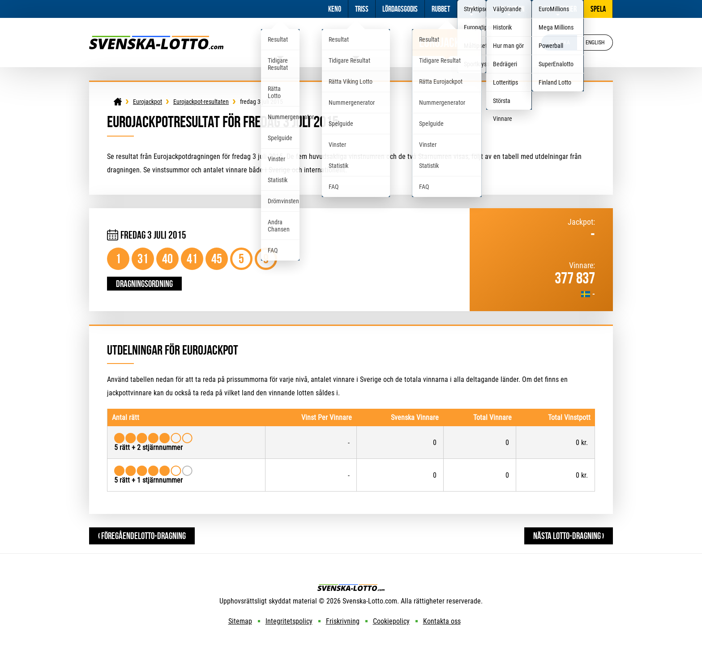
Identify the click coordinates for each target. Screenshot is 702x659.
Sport (471, 8)
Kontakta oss (442, 621)
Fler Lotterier (558, 8)
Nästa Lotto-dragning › (568, 536)
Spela (598, 8)
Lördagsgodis (400, 8)
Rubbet (441, 8)
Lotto (280, 42)
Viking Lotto (356, 42)
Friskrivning (343, 621)
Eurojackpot (447, 42)
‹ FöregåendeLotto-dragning (142, 536)
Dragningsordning (144, 283)
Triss (361, 8)
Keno (334, 8)
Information (509, 8)
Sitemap (240, 621)
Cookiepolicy (391, 621)
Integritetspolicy (288, 621)
